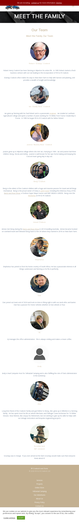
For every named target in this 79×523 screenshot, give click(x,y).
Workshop (32, 196)
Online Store (39, 488)
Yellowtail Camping (39, 491)
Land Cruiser (44, 191)
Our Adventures (39, 495)
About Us (39, 499)
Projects (39, 484)
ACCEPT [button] (21, 518)
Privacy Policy (39, 502)
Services (40, 480)
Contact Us (39, 506)
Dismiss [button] (59, 3)
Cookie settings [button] (9, 518)
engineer (53, 113)
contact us (35, 3)
